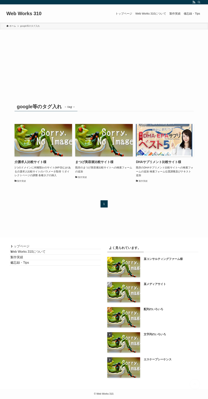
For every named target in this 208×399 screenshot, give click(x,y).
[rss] (193, 2)
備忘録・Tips (23, 276)
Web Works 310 (24, 13)
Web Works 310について (32, 257)
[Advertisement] (104, 59)
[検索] (199, 2)
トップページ (23, 248)
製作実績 (20, 267)
